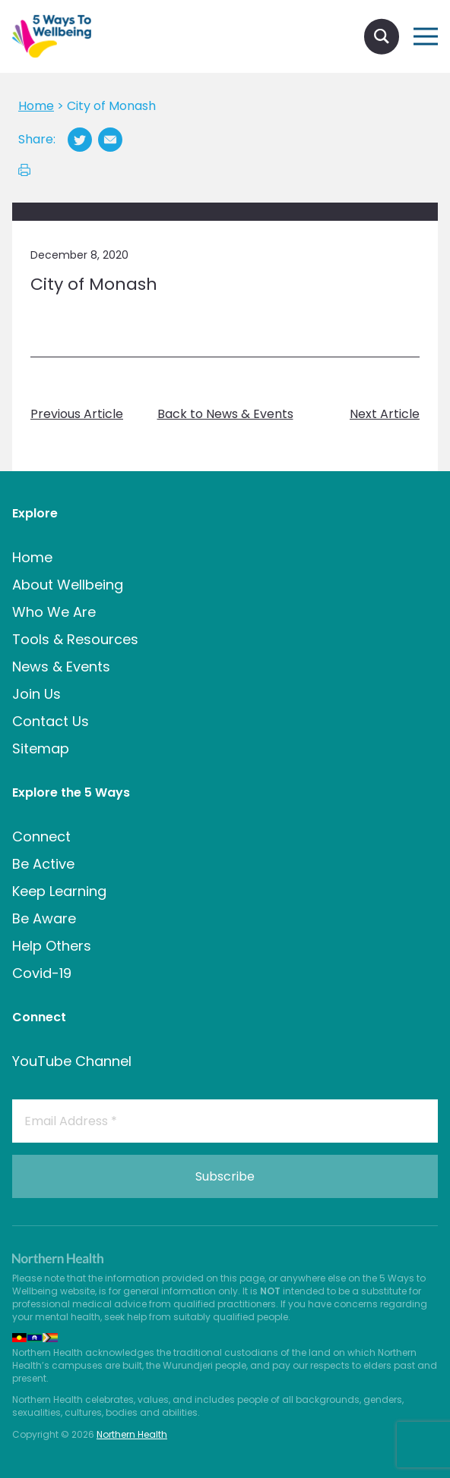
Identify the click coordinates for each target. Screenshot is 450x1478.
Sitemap (40, 748)
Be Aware (44, 918)
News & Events (61, 666)
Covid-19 (41, 973)
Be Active (43, 863)
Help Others (51, 945)
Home (32, 557)
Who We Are (54, 611)
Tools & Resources (75, 639)
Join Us (36, 693)
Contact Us (50, 721)
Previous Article (76, 414)
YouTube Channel (72, 1061)
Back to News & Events (225, 414)
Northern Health (132, 1434)
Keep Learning (59, 891)
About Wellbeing (67, 584)
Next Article (385, 414)
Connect (41, 836)
